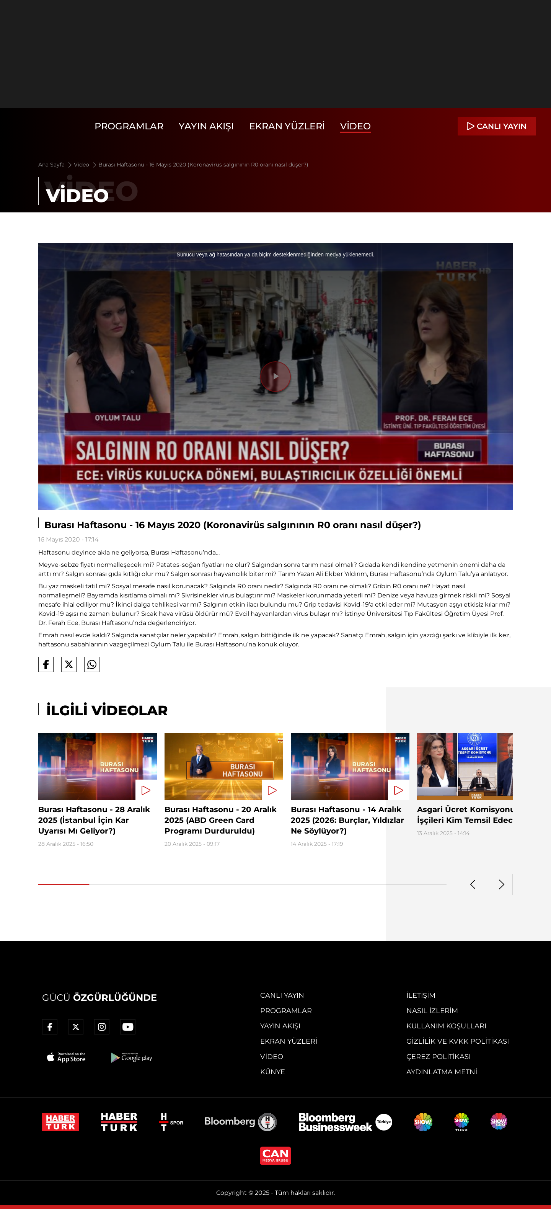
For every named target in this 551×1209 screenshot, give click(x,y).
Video (355, 126)
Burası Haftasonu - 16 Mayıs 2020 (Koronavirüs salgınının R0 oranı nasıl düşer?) (203, 164)
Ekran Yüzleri (287, 126)
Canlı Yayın (282, 995)
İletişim (420, 995)
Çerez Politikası (438, 1056)
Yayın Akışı (206, 126)
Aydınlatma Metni (441, 1072)
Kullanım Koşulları (446, 1026)
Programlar (129, 126)
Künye (272, 1072)
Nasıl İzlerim (432, 1011)
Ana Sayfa (55, 164)
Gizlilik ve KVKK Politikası (457, 1041)
